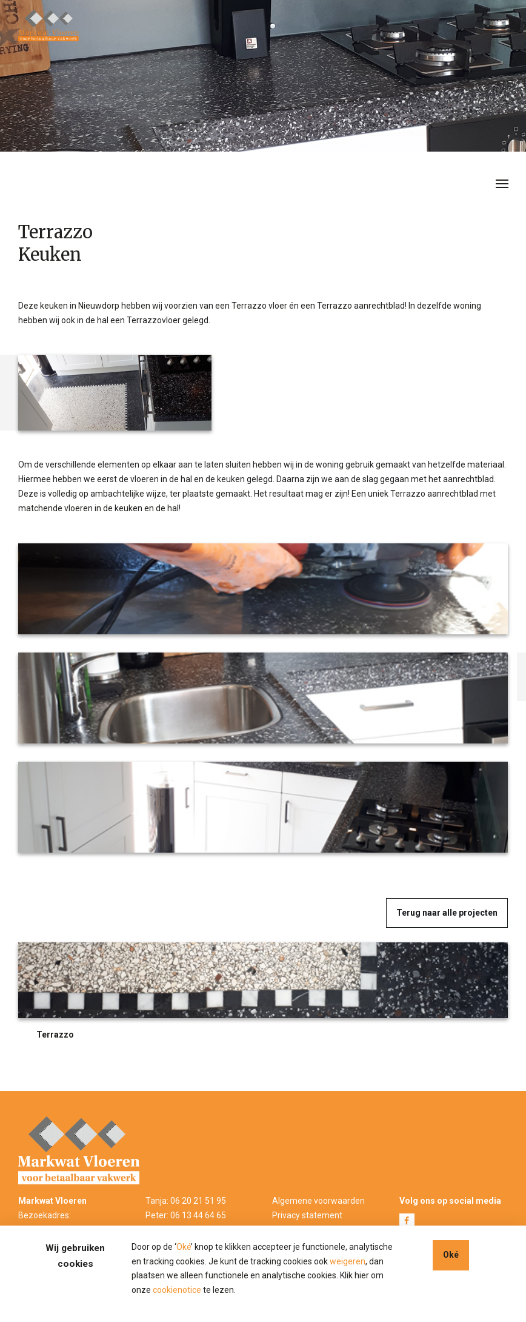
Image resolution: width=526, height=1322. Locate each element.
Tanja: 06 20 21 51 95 (185, 1201)
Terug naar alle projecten (447, 913)
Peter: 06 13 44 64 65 (185, 1215)
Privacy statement (307, 1215)
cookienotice (177, 1290)
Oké (183, 1247)
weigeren (347, 1261)
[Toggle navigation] (502, 182)
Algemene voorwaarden (318, 1201)
